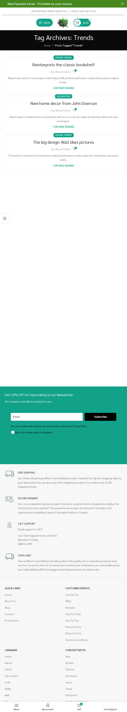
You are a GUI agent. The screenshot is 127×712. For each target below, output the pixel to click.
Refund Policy (73, 633)
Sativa (8, 669)
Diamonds (71, 695)
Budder (69, 662)
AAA (7, 695)
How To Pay (71, 620)
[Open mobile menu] (44, 22)
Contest (10, 614)
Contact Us (72, 594)
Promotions (12, 620)
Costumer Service (77, 588)
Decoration (63, 96)
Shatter (69, 669)
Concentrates (75, 650)
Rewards (70, 607)
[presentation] (39, 446)
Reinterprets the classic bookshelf (63, 64)
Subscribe (100, 417)
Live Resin (71, 675)
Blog (7, 607)
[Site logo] (63, 22)
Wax (67, 656)
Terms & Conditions (76, 639)
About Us (10, 601)
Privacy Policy (73, 626)
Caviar (68, 688)
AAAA (8, 688)
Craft (7, 682)
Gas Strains (11, 675)
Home (47, 45)
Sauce (69, 682)
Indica (8, 656)
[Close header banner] (122, 4)
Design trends (63, 57)
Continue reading (63, 88)
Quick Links (13, 588)
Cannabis (11, 650)
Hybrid (8, 662)
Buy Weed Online (61, 71)
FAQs (68, 601)
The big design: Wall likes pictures (63, 142)
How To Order (73, 614)
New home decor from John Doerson (63, 103)
